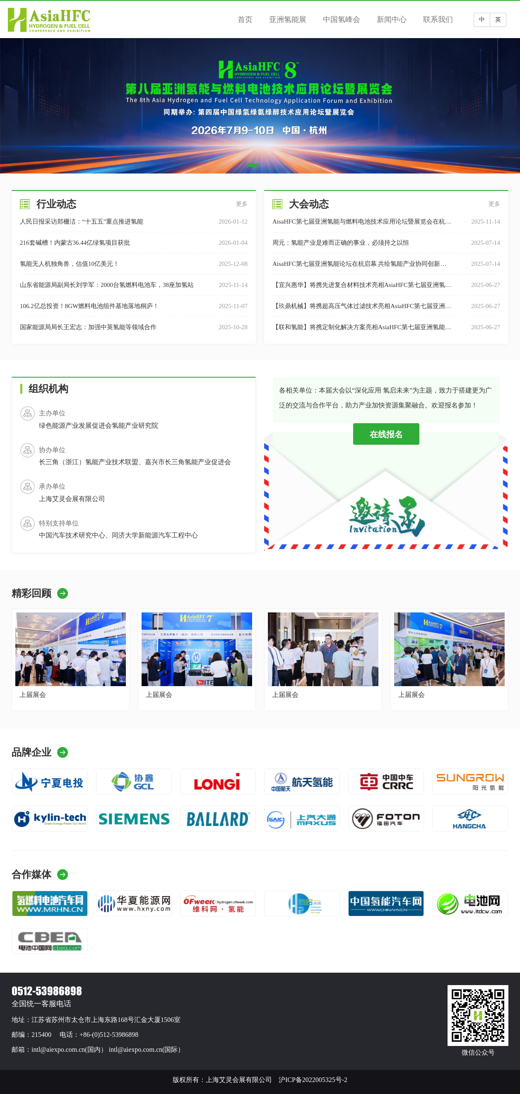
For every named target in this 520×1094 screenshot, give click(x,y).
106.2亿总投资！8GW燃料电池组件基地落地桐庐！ (89, 306)
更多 (242, 204)
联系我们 (438, 19)
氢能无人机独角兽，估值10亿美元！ (69, 263)
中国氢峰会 (341, 19)
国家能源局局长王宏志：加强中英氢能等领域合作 (88, 327)
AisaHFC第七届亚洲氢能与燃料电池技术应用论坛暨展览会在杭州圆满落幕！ (361, 225)
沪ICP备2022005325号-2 (313, 1079)
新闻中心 (392, 19)
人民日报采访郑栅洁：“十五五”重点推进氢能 (81, 221)
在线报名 (386, 434)
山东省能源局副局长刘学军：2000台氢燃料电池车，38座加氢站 (107, 285)
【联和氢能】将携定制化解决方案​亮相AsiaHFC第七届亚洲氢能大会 (361, 330)
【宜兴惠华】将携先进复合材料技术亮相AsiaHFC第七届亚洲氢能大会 (361, 288)
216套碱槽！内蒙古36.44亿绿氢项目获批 (75, 242)
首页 (245, 19)
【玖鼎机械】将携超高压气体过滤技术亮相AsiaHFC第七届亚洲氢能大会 (361, 309)
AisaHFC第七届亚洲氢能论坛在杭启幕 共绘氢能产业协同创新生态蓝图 (359, 267)
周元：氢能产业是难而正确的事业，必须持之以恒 (340, 242)
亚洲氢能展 (287, 19)
